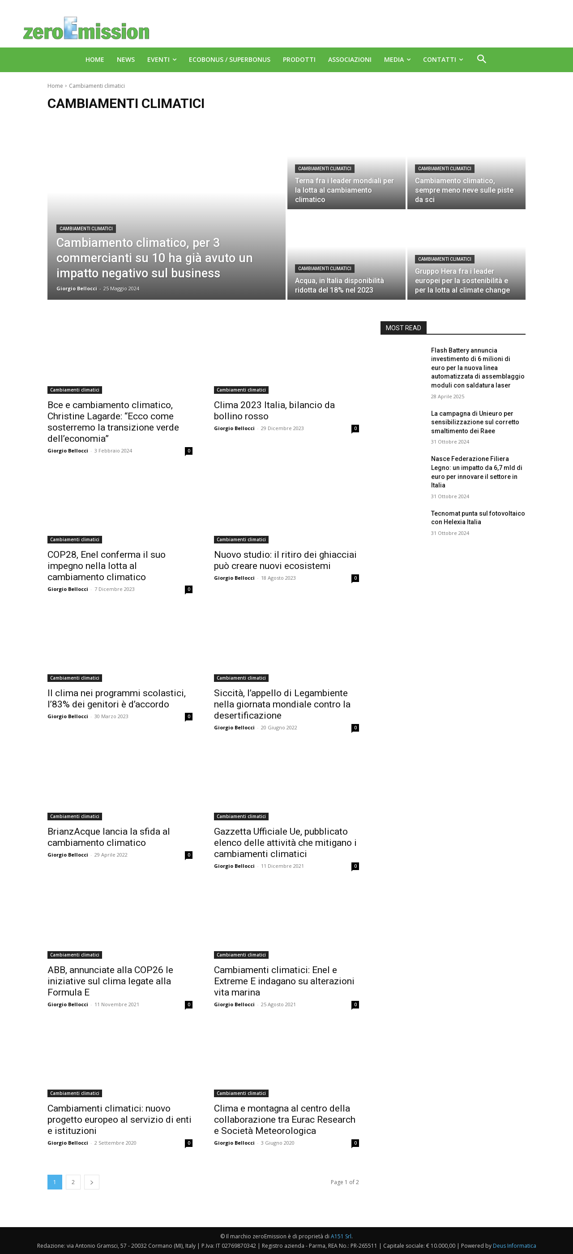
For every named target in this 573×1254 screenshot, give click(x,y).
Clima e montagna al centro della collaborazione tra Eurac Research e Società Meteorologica (284, 1119)
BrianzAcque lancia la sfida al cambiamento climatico (108, 837)
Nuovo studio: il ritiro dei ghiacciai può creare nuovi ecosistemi (285, 560)
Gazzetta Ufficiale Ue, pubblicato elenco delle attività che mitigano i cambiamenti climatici (285, 842)
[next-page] (91, 1182)
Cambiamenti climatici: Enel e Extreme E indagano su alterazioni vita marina (284, 981)
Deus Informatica (514, 1246)
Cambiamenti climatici (86, 228)
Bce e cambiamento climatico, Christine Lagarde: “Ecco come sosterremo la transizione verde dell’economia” (113, 422)
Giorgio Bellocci (67, 450)
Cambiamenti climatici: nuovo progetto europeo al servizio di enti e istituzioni (119, 1119)
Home (55, 86)
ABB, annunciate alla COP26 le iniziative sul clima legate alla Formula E (110, 981)
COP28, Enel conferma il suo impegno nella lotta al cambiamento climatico (106, 565)
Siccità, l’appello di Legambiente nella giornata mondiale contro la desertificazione (282, 704)
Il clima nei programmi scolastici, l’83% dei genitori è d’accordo (116, 699)
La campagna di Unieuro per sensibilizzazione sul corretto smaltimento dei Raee (475, 422)
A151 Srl (341, 1236)
